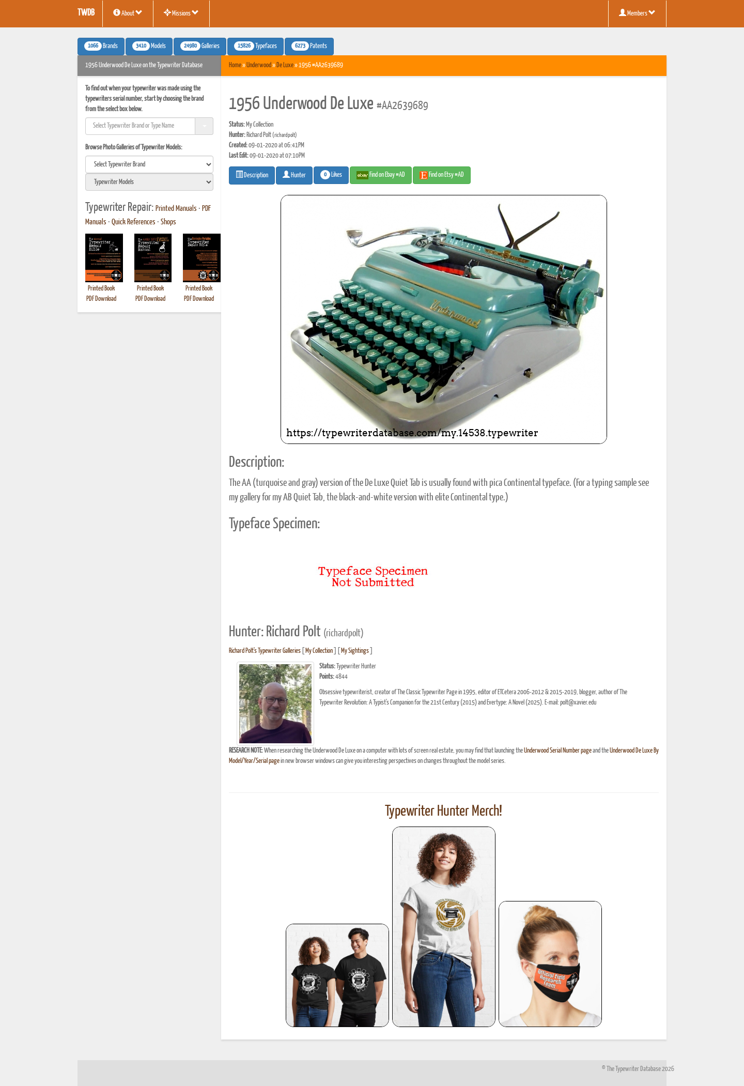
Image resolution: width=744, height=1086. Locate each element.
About (128, 13)
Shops (168, 222)
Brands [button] (101, 46)
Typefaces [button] (255, 46)
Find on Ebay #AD (381, 175)
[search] (149, 164)
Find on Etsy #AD (442, 175)
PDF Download (101, 299)
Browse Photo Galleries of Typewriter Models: (133, 147)
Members (637, 13)
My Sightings (355, 651)
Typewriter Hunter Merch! (443, 811)
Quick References (134, 222)
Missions (181, 13)
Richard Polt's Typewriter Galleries (265, 651)
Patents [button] (309, 46)
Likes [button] (331, 174)
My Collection (319, 651)
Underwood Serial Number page (558, 750)
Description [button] (252, 175)
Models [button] (149, 46)
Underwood (258, 65)
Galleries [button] (200, 46)
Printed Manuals (176, 208)
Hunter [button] (294, 175)
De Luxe (284, 65)
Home (235, 65)
